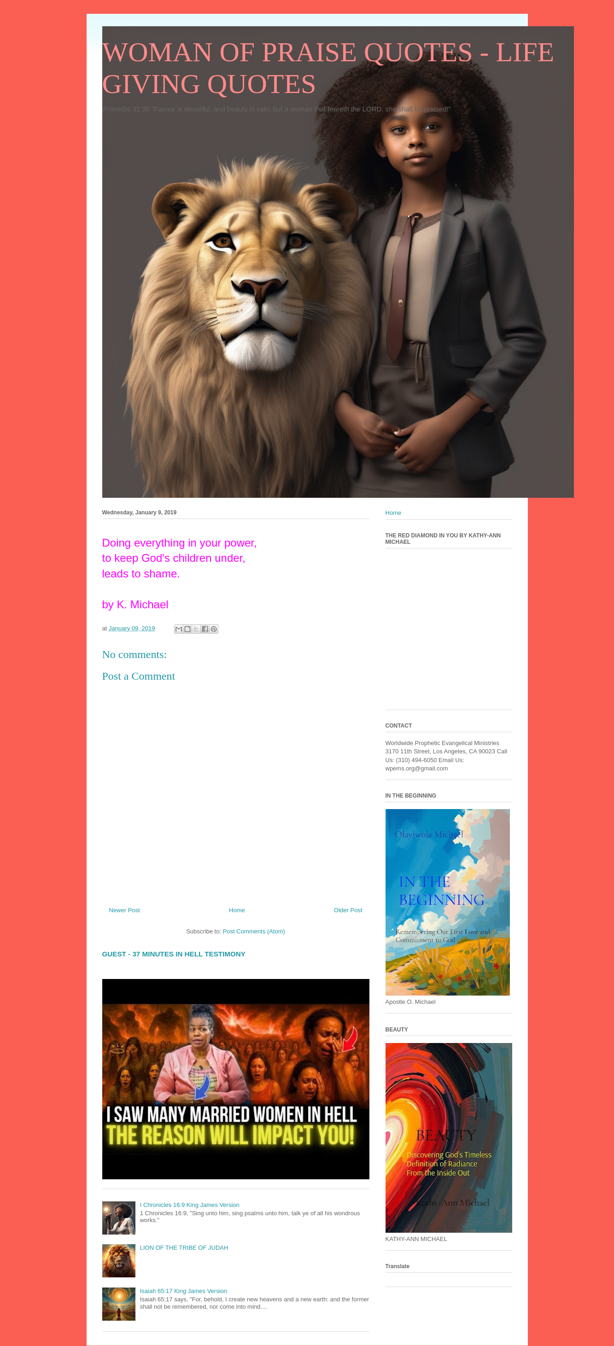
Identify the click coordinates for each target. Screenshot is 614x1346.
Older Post (348, 910)
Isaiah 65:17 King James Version (183, 1291)
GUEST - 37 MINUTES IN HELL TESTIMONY (174, 954)
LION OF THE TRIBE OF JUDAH (184, 1247)
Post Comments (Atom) (254, 931)
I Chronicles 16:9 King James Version (190, 1204)
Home (237, 910)
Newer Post (124, 910)
